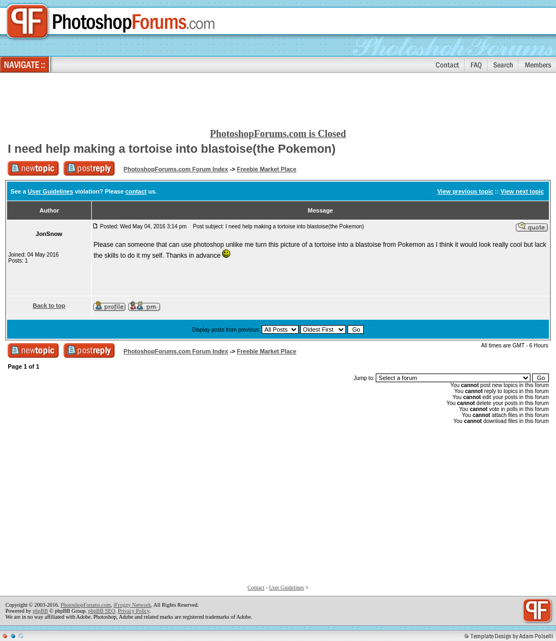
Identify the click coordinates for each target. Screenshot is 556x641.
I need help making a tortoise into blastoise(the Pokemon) (172, 148)
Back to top (49, 305)
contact (136, 191)
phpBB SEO (101, 611)
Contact (256, 587)
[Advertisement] (278, 101)
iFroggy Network (132, 605)
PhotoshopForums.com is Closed (278, 133)
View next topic (522, 191)
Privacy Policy (133, 611)
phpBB (40, 611)
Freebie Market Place (266, 169)
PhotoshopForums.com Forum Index (176, 169)
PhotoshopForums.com (85, 605)
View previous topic (465, 191)
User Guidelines (50, 191)
